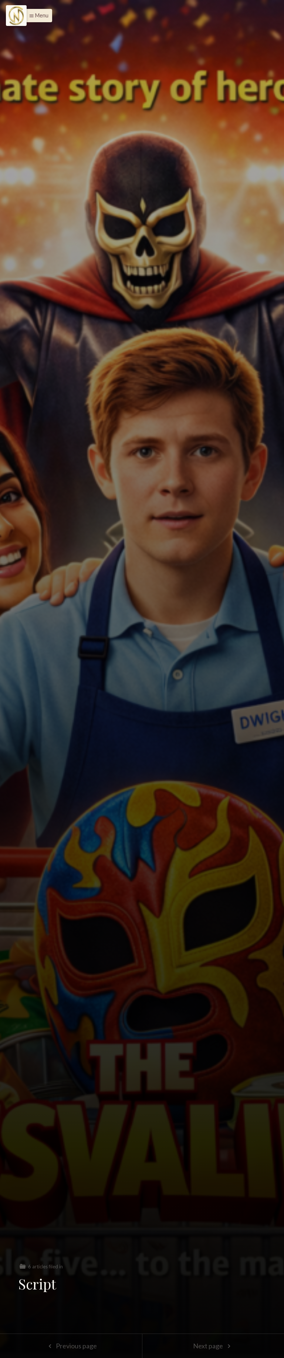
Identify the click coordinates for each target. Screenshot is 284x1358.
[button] (36, 15)
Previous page (71, 1346)
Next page (213, 1346)
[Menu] (16, 15)
